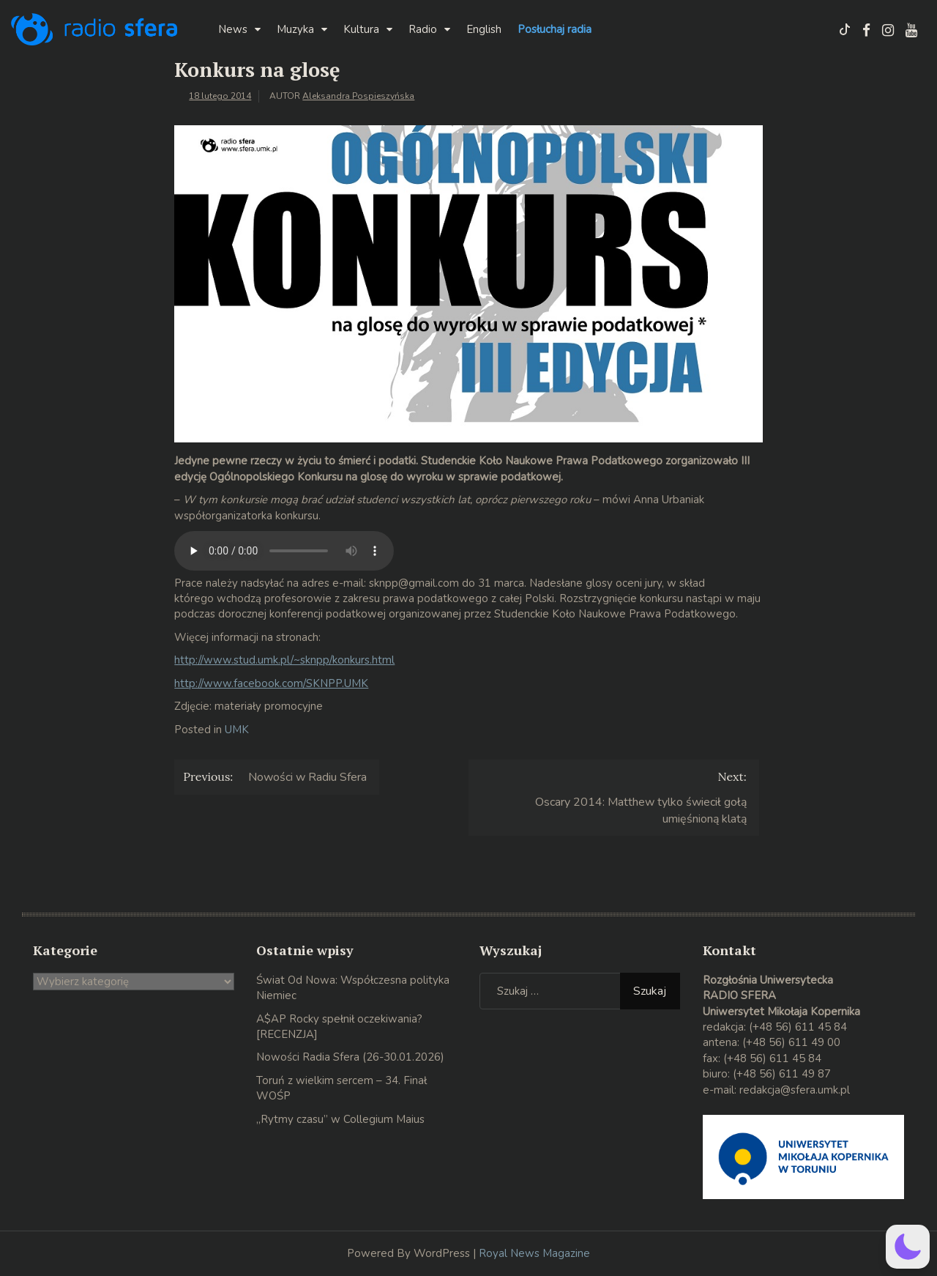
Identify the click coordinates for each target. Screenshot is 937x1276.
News (232, 29)
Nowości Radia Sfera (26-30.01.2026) (350, 1057)
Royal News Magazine (534, 1253)
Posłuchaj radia (554, 29)
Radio (422, 29)
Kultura (361, 29)
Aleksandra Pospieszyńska (358, 96)
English (483, 29)
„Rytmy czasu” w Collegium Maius (340, 1119)
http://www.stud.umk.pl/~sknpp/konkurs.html (284, 660)
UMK (237, 729)
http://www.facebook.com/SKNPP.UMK (271, 683)
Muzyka (295, 29)
